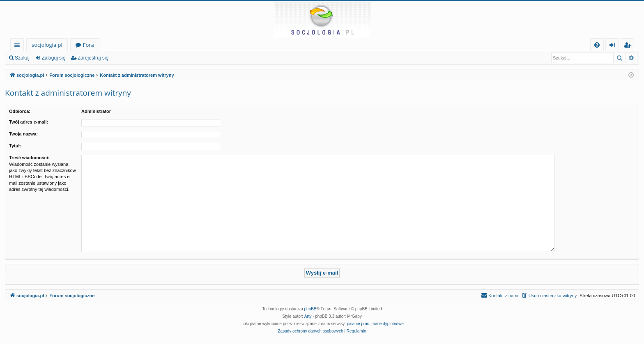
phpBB (310, 309)
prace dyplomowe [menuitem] (387, 323)
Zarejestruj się (93, 58)
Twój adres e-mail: (28, 121)
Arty (308, 316)
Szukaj (22, 58)
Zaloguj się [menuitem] (614, 46)
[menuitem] (597, 45)
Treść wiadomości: (29, 157)
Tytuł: (15, 145)
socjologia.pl (47, 44)
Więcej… (18, 46)
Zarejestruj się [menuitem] (629, 46)
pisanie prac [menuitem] (358, 323)
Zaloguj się (53, 58)
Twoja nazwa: (23, 133)
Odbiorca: (19, 111)
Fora (88, 44)
